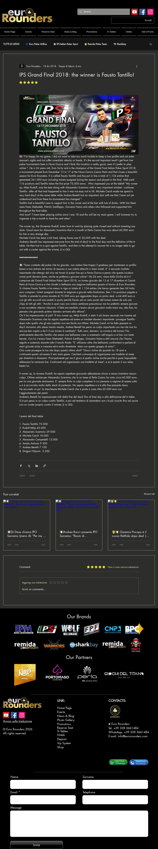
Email (13, 792)
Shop (60, 747)
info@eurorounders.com (133, 736)
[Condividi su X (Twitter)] (28, 465)
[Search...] (103, 12)
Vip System (64, 743)
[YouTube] (134, 12)
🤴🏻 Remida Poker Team (95, 44)
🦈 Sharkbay (119, 44)
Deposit (61, 739)
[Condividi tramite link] (44, 465)
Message (15, 807)
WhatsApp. (116, 732)
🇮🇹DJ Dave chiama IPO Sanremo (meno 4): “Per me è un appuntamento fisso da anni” (25, 534)
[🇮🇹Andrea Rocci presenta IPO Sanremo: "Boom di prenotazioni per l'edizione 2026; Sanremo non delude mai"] (79, 513)
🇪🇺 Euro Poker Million (36, 44)
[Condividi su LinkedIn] (36, 465)
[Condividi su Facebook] (20, 465)
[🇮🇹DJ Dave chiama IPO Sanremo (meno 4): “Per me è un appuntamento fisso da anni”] (26, 513)
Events (61, 712)
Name (14, 776)
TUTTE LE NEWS (11, 44)
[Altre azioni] (137, 66)
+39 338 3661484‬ (126, 728)
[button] (150, 44)
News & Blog (65, 716)
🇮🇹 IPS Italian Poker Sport (65, 44)
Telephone (89, 792)
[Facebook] (142, 12)
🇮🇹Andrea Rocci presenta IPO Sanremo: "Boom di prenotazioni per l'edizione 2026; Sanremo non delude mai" (79, 534)
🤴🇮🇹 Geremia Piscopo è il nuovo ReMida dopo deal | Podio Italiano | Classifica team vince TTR (129, 534)
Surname (88, 776)
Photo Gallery (65, 720)
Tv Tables (62, 731)
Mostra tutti (149, 493)
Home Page (64, 708)
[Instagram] (150, 12)
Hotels (61, 735)
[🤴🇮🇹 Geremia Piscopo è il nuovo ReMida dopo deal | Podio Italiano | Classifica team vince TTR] (131, 513)
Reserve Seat (65, 728)
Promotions (64, 724)
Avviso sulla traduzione (17, 721)
